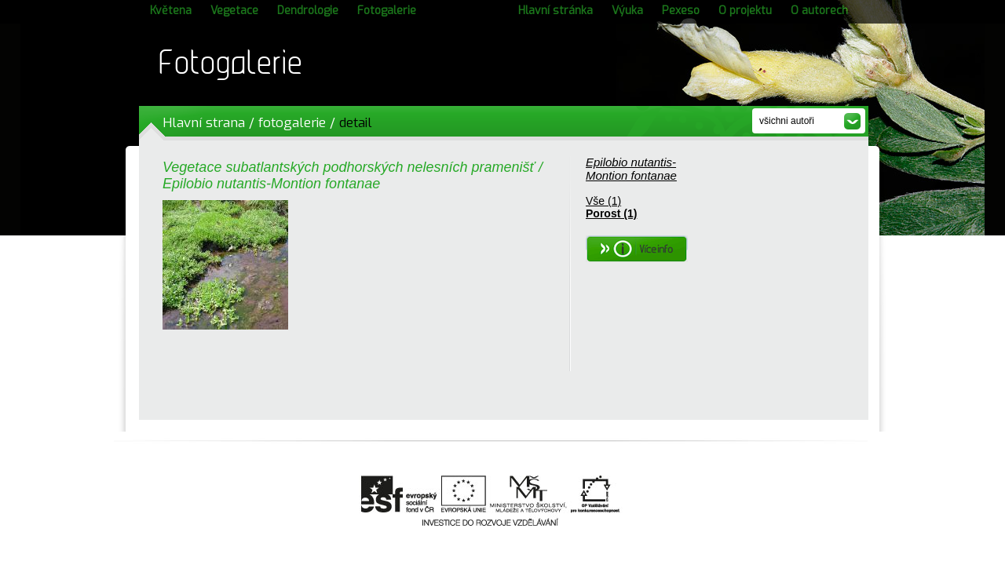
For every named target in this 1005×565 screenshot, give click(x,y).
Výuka (627, 10)
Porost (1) (611, 213)
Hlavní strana (204, 123)
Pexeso (681, 10)
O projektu (745, 10)
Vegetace (234, 10)
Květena (171, 10)
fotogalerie (292, 123)
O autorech (819, 10)
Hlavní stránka (555, 10)
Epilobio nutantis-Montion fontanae (631, 168)
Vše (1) (603, 201)
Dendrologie (307, 10)
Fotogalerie (386, 10)
